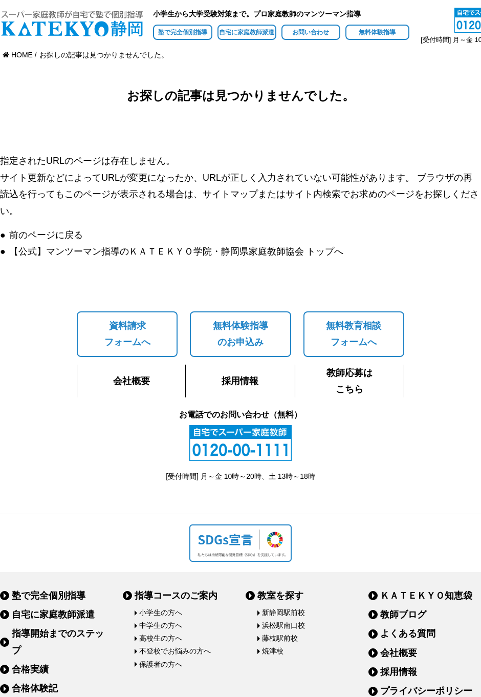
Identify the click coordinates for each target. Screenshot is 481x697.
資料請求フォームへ (127, 334)
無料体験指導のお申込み (240, 334)
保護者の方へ (160, 664)
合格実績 (30, 669)
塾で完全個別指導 (182, 32)
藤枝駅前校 (280, 638)
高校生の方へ (160, 638)
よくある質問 (407, 633)
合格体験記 (35, 688)
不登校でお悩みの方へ (175, 651)
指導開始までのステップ (58, 641)
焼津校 (272, 651)
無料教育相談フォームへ (353, 334)
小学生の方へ (160, 612)
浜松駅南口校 (283, 625)
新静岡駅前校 (283, 612)
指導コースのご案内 (176, 595)
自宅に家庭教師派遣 (246, 32)
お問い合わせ (310, 32)
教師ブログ (403, 614)
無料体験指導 (377, 32)
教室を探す (280, 595)
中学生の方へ (160, 625)
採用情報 (240, 381)
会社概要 (131, 381)
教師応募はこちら (349, 381)
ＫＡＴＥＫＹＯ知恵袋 (426, 595)
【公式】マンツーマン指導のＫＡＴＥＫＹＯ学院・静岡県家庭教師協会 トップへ (176, 251)
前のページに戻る (46, 235)
